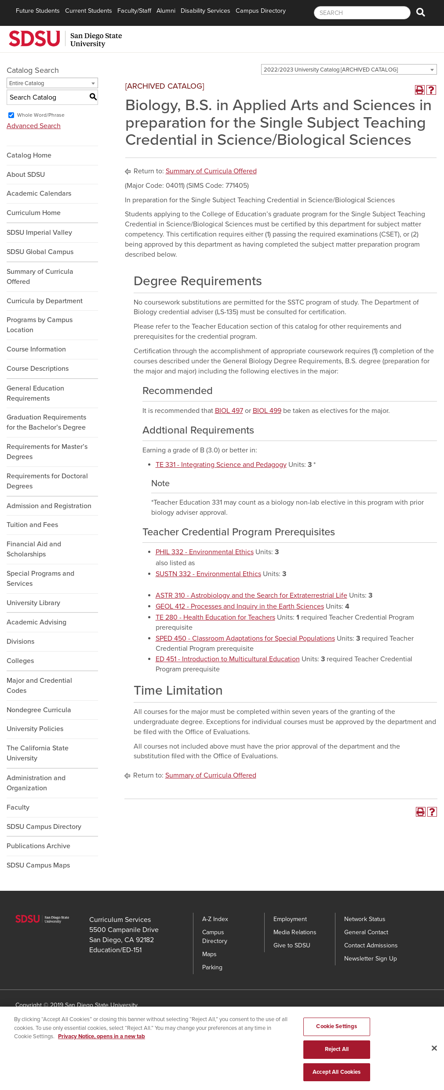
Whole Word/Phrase (41, 115)
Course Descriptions (38, 368)
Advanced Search (34, 126)
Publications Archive (38, 846)
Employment (290, 919)
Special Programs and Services (40, 578)
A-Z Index (215, 919)
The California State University (38, 753)
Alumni (165, 10)
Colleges (20, 660)
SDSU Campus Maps (38, 865)
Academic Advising (36, 622)
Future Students (38, 10)
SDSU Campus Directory (44, 826)
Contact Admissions (371, 945)
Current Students (88, 10)
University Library (33, 603)
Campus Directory (261, 10)
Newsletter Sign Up (370, 958)
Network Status (365, 919)
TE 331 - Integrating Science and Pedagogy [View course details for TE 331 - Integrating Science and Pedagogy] (221, 464)
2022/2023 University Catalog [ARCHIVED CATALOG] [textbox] (331, 69)
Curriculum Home (34, 212)
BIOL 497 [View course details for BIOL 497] (229, 410)
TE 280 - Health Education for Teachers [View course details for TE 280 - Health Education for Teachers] (215, 617)
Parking (212, 967)
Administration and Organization (36, 783)
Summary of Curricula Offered (40, 276)
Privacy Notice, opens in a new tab (101, 1047)
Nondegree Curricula (39, 710)
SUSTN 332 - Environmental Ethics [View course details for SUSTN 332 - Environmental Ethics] (208, 574)
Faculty (18, 807)
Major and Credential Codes (39, 685)
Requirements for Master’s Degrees (47, 451)
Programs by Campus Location (40, 325)
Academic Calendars (39, 193)
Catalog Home (29, 155)
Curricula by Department (45, 301)
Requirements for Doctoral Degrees (47, 481)
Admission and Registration (49, 506)
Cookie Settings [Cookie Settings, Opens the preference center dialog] (336, 1037)
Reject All (337, 1060)
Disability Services (205, 10)
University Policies (35, 728)
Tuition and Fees (32, 524)
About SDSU (26, 174)
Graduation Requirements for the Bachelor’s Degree (46, 422)
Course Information (36, 349)
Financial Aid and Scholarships (34, 549)
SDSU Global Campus (40, 251)
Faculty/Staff (134, 10)
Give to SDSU (291, 945)
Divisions (20, 641)
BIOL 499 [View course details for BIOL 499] (267, 410)
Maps (209, 954)
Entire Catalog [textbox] (26, 83)
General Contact (366, 932)
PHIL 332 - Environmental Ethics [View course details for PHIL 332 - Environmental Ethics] (205, 552)
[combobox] (349, 69)
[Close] (434, 1059)
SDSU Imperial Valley (39, 232)
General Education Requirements (35, 393)
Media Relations (295, 932)
